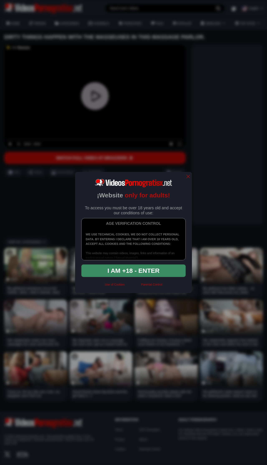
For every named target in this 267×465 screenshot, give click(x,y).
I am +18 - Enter (133, 270)
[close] (188, 177)
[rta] (133, 286)
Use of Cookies (115, 284)
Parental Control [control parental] (151, 284)
